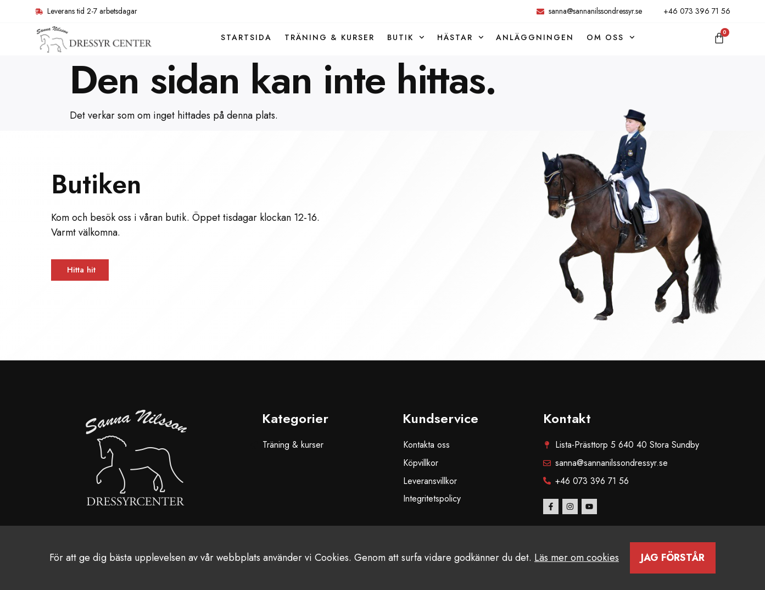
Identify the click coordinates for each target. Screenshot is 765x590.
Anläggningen (535, 37)
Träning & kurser (329, 37)
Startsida (246, 37)
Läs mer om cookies (576, 557)
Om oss (611, 37)
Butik (406, 37)
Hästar (460, 37)
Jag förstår (673, 557)
